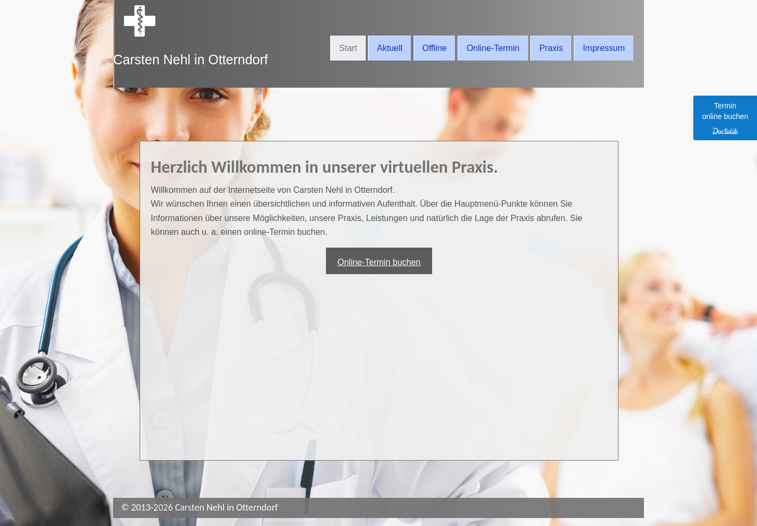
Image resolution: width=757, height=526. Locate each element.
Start (348, 48)
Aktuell (389, 48)
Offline (435, 48)
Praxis (551, 48)
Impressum (604, 48)
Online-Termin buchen (379, 262)
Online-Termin (493, 48)
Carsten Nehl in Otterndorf (190, 59)
